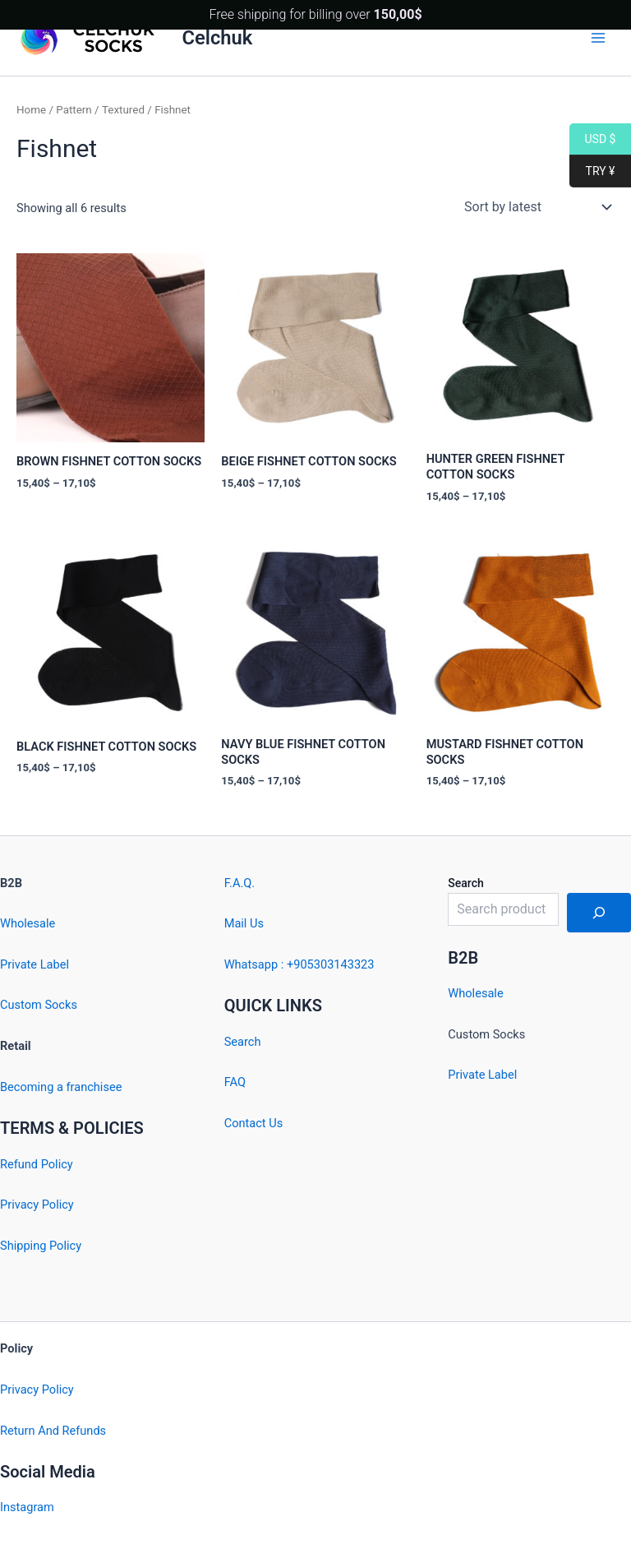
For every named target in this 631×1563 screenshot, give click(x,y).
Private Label (34, 964)
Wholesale (27, 923)
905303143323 (333, 964)
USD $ (592, 139)
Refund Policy (36, 1164)
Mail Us (244, 923)
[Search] (599, 912)
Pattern (74, 110)
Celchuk (217, 37)
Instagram (27, 1507)
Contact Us (253, 1123)
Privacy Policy (37, 1204)
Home (31, 110)
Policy (65, 1245)
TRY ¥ (592, 171)
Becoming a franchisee (61, 1087)
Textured (123, 110)
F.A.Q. (239, 883)
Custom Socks (38, 1004)
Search (242, 1041)
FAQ (235, 1082)
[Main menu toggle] (598, 37)
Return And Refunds (53, 1430)
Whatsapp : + (259, 964)
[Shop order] (536, 207)
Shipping (23, 1245)
